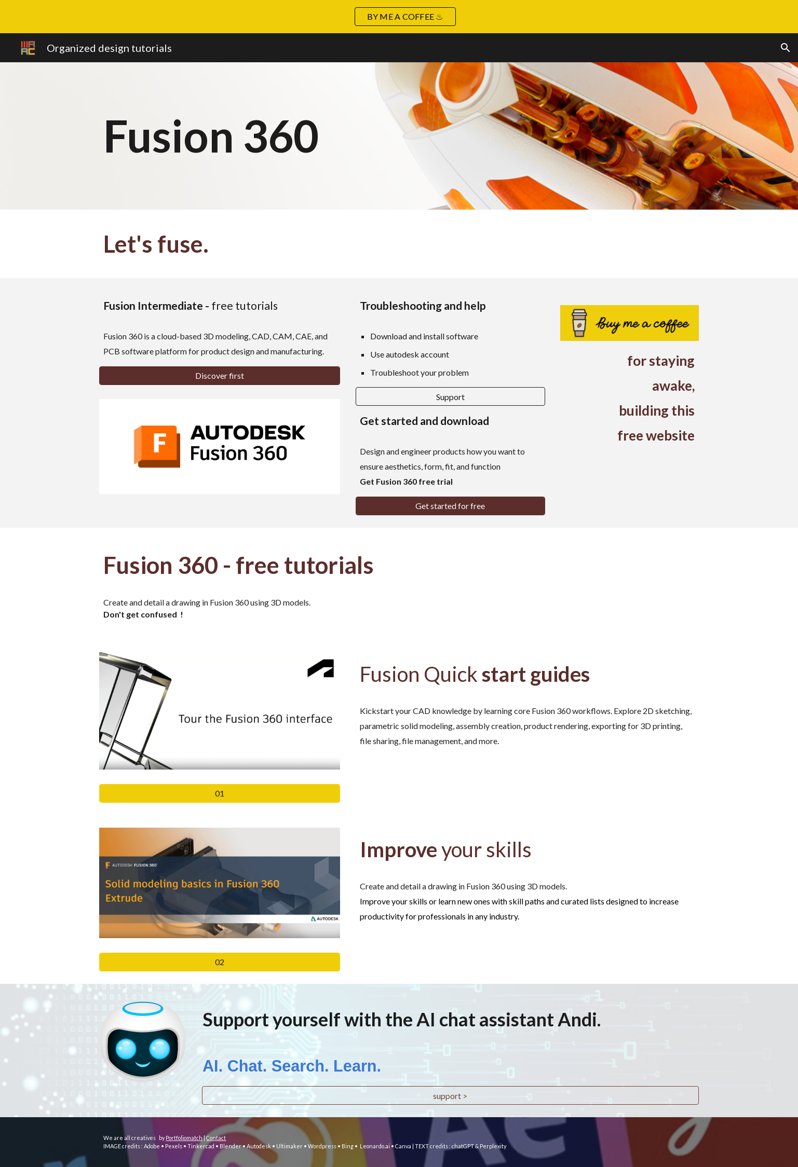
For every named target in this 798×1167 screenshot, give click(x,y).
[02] (220, 962)
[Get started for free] (450, 505)
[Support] (450, 396)
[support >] (450, 1095)
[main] (347, 136)
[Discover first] (220, 375)
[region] (399, 16)
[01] (220, 793)
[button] (785, 47)
